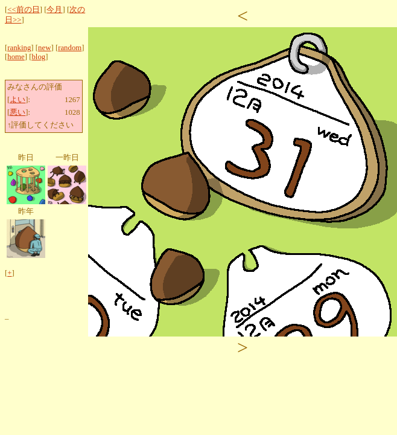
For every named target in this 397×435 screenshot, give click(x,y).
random (69, 48)
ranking (19, 48)
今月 (54, 9)
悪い (17, 112)
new (44, 48)
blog (38, 57)
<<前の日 (23, 9)
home (15, 57)
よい (17, 99)
